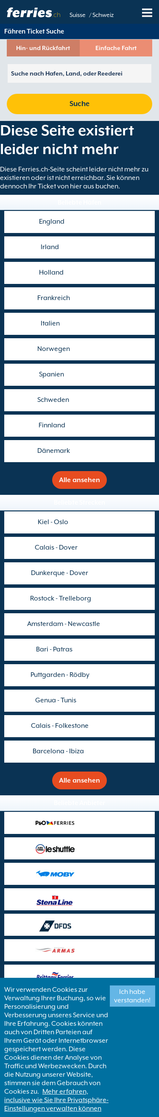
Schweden (53, 400)
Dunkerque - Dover (59, 573)
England (51, 221)
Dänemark (53, 451)
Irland (50, 247)
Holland (51, 272)
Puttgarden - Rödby (60, 675)
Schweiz (103, 14)
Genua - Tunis (55, 700)
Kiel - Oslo (53, 522)
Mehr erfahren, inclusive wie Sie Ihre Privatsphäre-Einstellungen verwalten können (56, 1100)
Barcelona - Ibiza (58, 751)
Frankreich (53, 298)
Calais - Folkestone (60, 726)
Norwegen (53, 349)
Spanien (51, 374)
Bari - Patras (54, 649)
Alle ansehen (79, 480)
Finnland (52, 425)
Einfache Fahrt (116, 48)
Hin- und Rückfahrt (43, 48)
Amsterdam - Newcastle (63, 624)
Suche (79, 104)
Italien (50, 323)
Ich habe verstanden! (132, 996)
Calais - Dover (56, 547)
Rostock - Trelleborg (60, 598)
